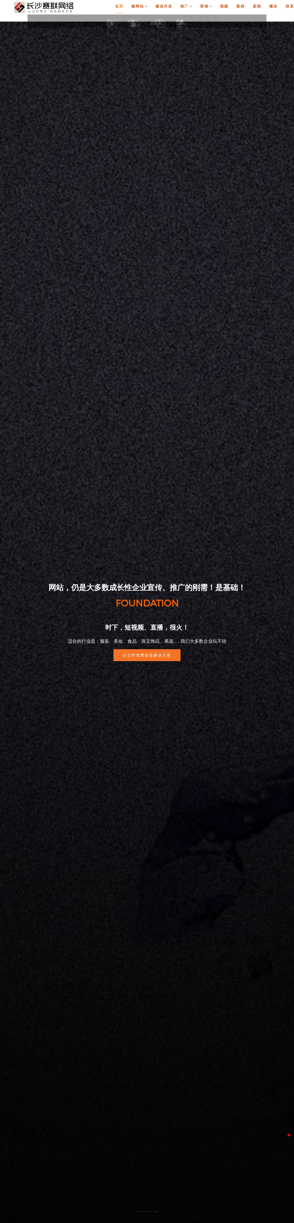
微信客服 (284, 1156)
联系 (290, 11)
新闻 (259, 11)
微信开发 (172, 11)
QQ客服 (284, 1140)
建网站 (149, 11)
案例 (244, 11)
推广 (192, 11)
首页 (130, 11)
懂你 (275, 11)
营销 (211, 11)
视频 (228, 11)
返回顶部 (284, 1172)
